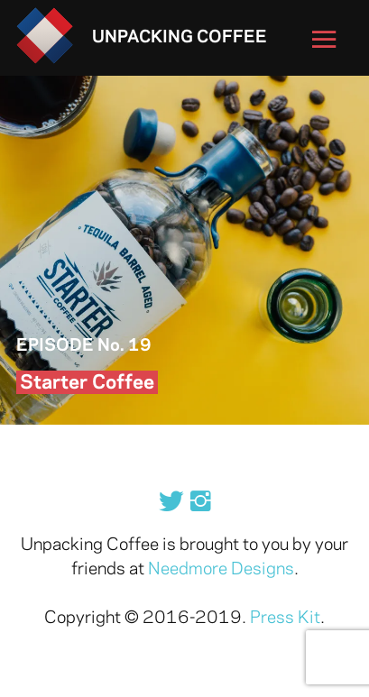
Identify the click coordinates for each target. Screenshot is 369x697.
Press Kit (285, 618)
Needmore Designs (221, 570)
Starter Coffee (87, 383)
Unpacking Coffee (179, 38)
